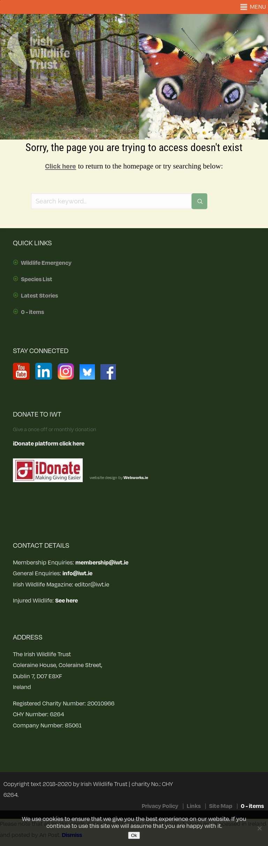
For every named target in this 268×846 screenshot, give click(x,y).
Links (194, 806)
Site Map (220, 806)
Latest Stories (39, 296)
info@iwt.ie (77, 573)
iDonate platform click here (48, 444)
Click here (60, 166)
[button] (258, 7)
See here (66, 601)
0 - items (32, 312)
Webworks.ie (135, 478)
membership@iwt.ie (101, 563)
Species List (36, 279)
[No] (259, 828)
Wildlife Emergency (46, 263)
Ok (134, 835)
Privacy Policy (160, 806)
